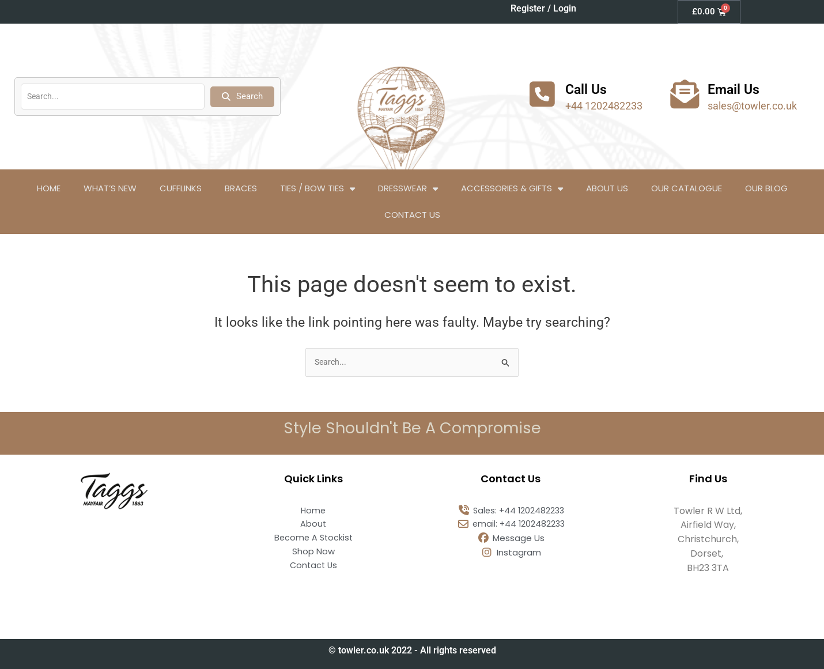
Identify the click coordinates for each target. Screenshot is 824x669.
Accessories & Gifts (512, 189)
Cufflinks (181, 188)
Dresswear (408, 189)
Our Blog (766, 188)
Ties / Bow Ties (317, 189)
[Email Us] (684, 94)
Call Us (588, 88)
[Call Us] (542, 94)
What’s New (110, 188)
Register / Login (543, 8)
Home (49, 188)
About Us (607, 188)
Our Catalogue (686, 188)
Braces (241, 188)
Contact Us (412, 215)
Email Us (737, 88)
